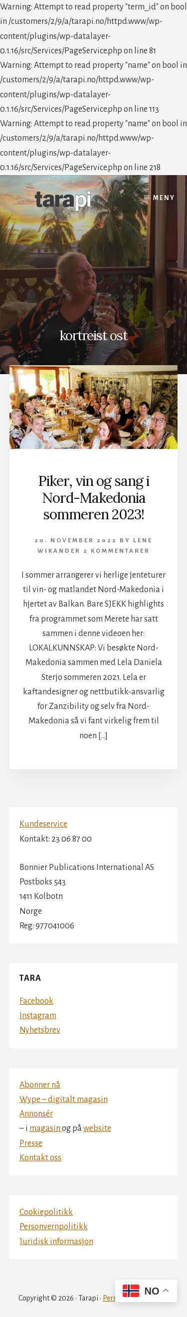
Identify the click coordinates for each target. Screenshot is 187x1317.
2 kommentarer (116, 551)
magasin (45, 1128)
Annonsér (36, 1113)
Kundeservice (43, 824)
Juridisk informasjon (56, 1241)
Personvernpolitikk (53, 1226)
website (97, 1128)
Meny (164, 198)
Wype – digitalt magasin (63, 1099)
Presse (30, 1143)
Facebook (36, 1001)
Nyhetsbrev (39, 1030)
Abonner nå (39, 1085)
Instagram (37, 1015)
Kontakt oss (40, 1157)
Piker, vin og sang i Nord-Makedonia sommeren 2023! (93, 497)
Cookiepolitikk (46, 1212)
